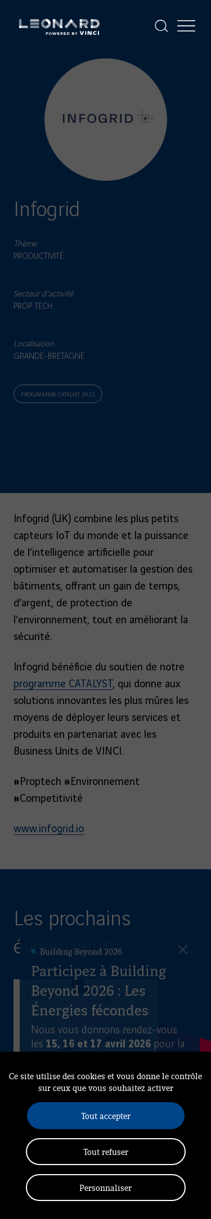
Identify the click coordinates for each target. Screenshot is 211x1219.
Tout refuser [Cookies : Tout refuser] (105, 1151)
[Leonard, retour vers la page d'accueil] (59, 25)
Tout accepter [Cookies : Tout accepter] (106, 1115)
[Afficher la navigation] (186, 26)
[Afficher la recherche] (161, 26)
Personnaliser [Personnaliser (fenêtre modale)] (105, 1187)
